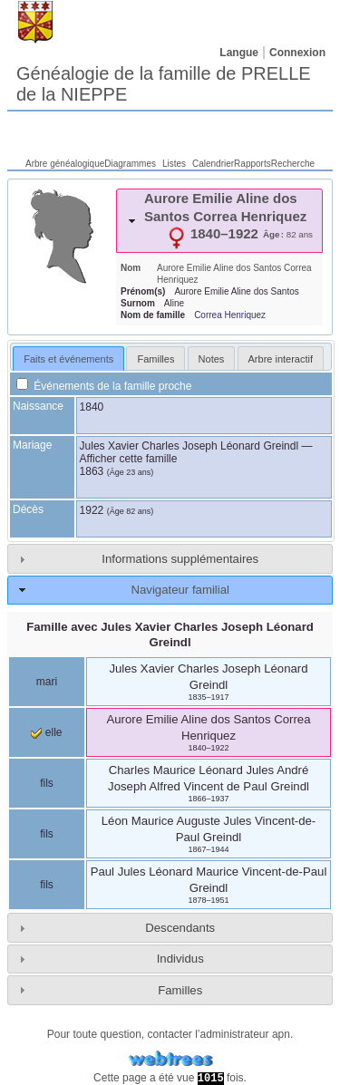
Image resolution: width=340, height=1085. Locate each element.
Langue (238, 52)
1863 (92, 471)
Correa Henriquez (230, 315)
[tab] (219, 221)
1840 (92, 407)
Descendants (180, 928)
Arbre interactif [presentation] (281, 359)
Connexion (297, 52)
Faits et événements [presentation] (68, 359)
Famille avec (170, 634)
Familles (180, 990)
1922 (92, 510)
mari (46, 681)
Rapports (252, 164)
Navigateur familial (179, 589)
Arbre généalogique (64, 164)
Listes (174, 164)
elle (46, 732)
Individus (180, 958)
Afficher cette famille (129, 458)
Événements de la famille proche (103, 386)
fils (46, 783)
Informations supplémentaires (180, 559)
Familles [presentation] (155, 359)
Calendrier (213, 164)
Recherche (293, 164)
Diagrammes (130, 164)
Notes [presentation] (212, 359)
